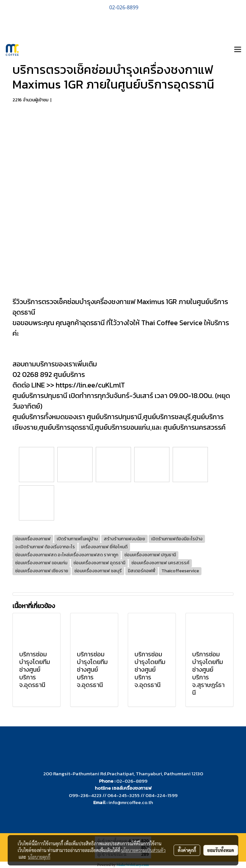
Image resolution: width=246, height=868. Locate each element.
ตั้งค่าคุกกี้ (187, 850)
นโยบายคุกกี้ (39, 857)
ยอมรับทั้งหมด (220, 850)
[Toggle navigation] (238, 50)
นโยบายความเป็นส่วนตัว (143, 850)
